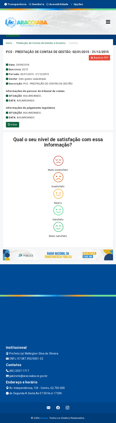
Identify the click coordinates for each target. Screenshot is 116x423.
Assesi (44, 418)
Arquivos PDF (99, 57)
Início (9, 43)
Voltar (12, 124)
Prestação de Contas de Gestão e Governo (40, 43)
